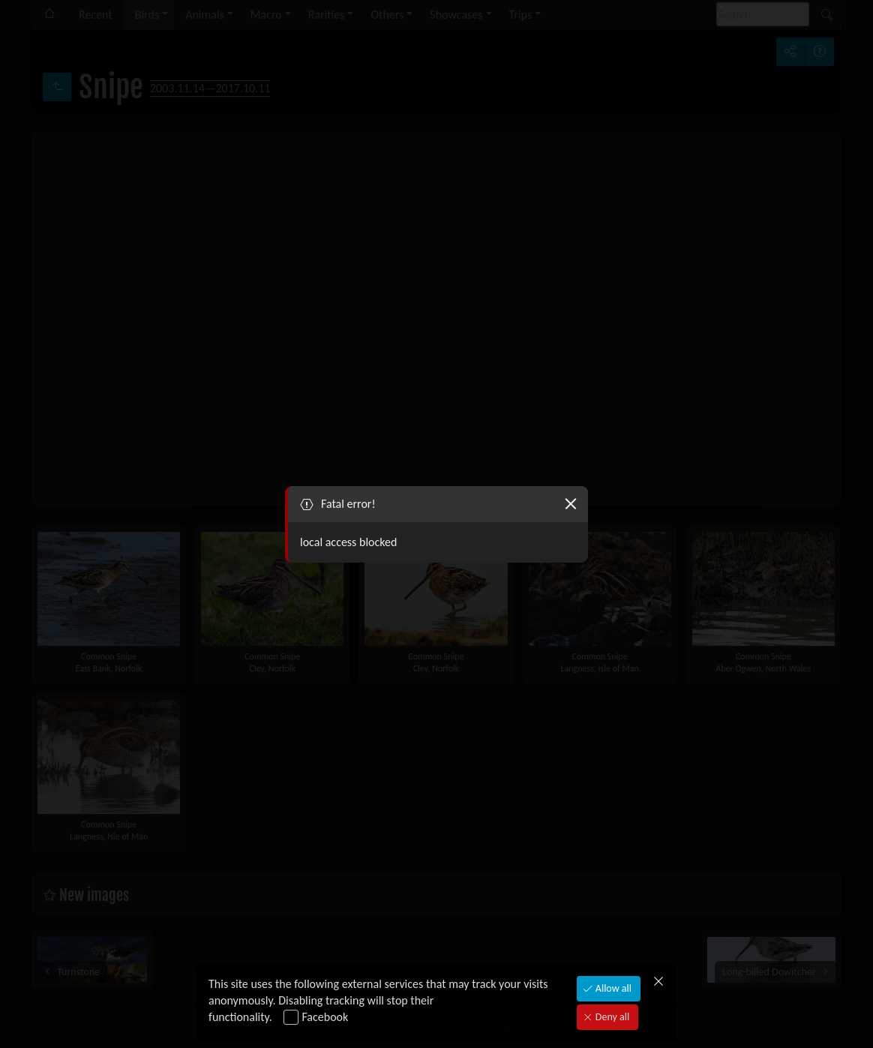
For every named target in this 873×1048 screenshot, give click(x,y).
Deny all (611, 1016)
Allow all (612, 988)
